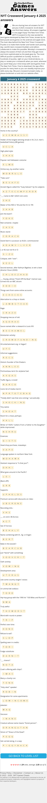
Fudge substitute (7, 651)
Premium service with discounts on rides (16, 499)
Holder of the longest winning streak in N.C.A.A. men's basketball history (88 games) (22, 141)
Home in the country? (9, 131)
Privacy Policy (5, 773)
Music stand (5, 232)
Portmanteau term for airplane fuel (14, 371)
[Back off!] (4, 481)
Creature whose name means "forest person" (18, 723)
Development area (7, 571)
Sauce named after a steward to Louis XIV (17, 326)
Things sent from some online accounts (16, 290)
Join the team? (6, 214)
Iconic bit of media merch (10, 389)
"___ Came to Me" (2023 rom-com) (13, 196)
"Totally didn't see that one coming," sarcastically (19, 398)
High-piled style (6, 151)
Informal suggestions (8, 353)
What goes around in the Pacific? (13, 472)
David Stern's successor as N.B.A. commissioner (19, 241)
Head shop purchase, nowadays (13, 445)
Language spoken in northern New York (16, 454)
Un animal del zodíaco (9, 588)
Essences (4, 436)
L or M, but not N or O (9, 250)
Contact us (28, 773)
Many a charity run (7, 678)
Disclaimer (17, 773)
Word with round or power (11, 615)
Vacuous (3, 714)
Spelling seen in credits (9, 642)
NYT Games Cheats (21, 775)
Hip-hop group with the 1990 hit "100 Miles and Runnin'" (22, 597)
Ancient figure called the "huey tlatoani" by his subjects (22, 187)
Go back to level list (23, 756)
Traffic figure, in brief (8, 380)
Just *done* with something (11, 553)
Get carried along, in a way (11, 741)
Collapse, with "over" (8, 258)
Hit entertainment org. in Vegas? (13, 344)
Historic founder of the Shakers (12, 362)
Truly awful (4, 606)
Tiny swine (4, 407)
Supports (4, 490)
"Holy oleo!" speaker (8, 687)
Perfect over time (7, 624)
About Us (39, 773)
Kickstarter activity (7, 335)
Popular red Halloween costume (13, 160)
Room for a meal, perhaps (10, 416)
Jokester (3, 705)
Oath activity (5, 562)
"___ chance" (5, 660)
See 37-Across (6, 526)
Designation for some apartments (13, 696)
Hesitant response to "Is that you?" (14, 463)
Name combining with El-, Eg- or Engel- (15, 535)
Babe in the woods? (8, 544)
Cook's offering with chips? (11, 669)
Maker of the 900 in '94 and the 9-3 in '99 (16, 205)
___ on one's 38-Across (9, 517)
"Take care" (4, 178)
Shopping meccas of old (9, 317)
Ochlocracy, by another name (12, 169)
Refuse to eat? (6, 633)
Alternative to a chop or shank (12, 299)
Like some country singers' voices (13, 579)
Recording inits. (6, 508)
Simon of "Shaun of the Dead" (12, 732)
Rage (2, 308)
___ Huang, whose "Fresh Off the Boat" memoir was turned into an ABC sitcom (20, 280)
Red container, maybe (9, 223)
